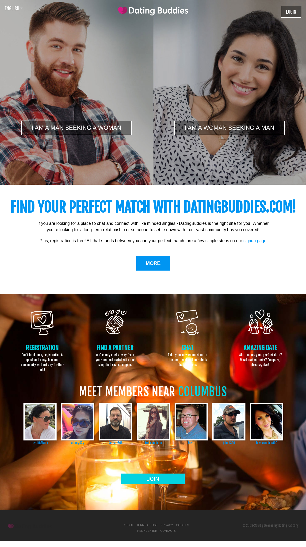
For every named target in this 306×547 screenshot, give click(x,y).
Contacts (168, 530)
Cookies (182, 525)
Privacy (167, 525)
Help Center (147, 530)
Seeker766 (115, 443)
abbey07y (77, 443)
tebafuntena (153, 443)
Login (291, 12)
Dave (191, 443)
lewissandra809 (266, 443)
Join (153, 479)
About (129, 525)
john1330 (229, 443)
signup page (254, 240)
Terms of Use (147, 525)
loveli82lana (40, 443)
